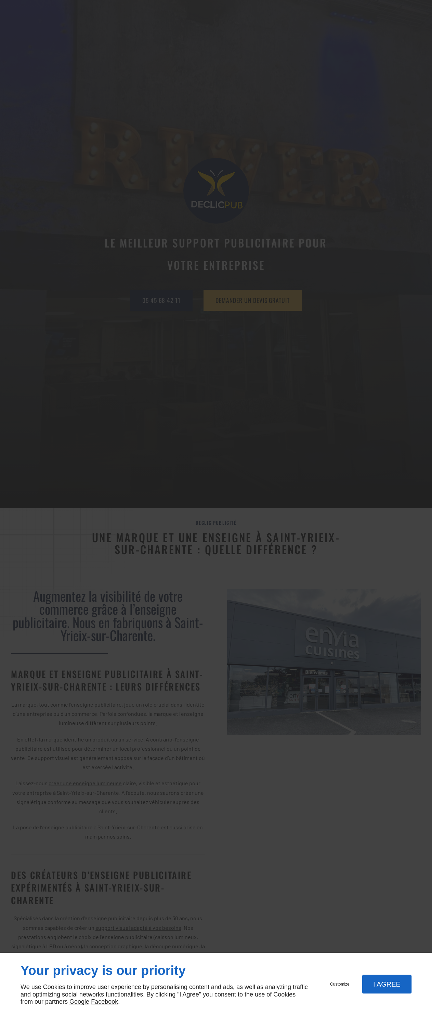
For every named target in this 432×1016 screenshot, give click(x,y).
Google (79, 1001)
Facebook (104, 1001)
